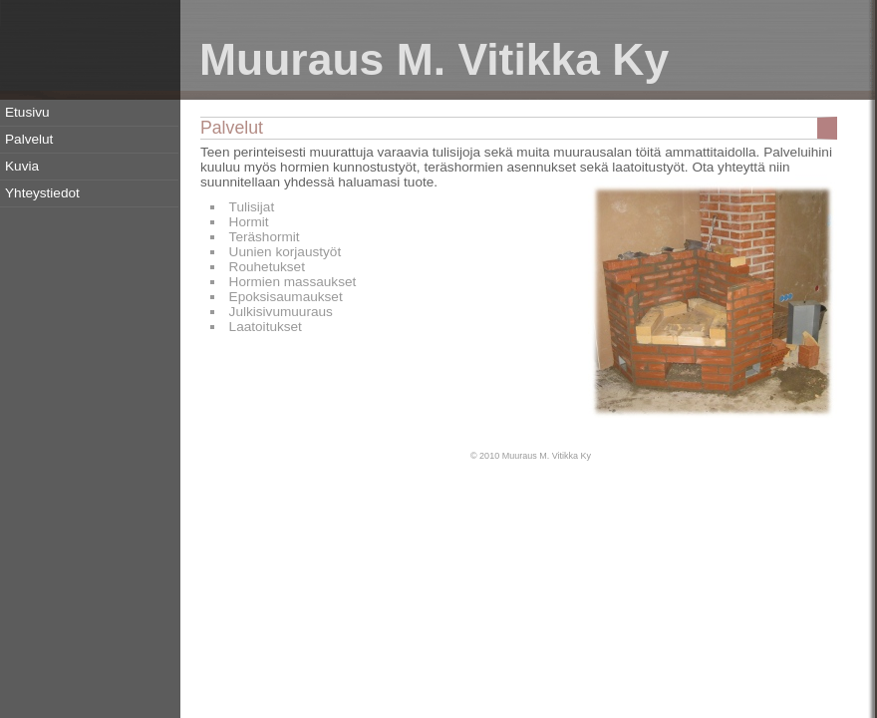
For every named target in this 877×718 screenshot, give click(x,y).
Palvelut (29, 139)
